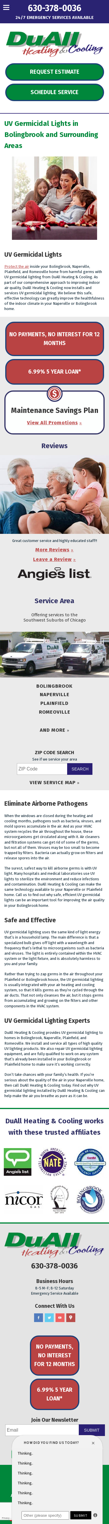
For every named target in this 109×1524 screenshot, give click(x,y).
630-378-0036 (54, 8)
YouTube (60, 1317)
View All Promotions (52, 423)
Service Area (54, 601)
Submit (91, 1430)
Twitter (49, 1317)
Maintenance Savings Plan (54, 410)
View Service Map (53, 782)
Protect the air (16, 266)
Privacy (5, 1518)
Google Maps (70, 1317)
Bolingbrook (54, 686)
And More (52, 730)
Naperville (54, 694)
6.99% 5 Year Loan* (54, 371)
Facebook (38, 1317)
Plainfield (54, 703)
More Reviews (52, 550)
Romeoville (54, 712)
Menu (17, 7)
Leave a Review (52, 559)
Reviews (54, 446)
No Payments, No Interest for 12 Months (54, 338)
